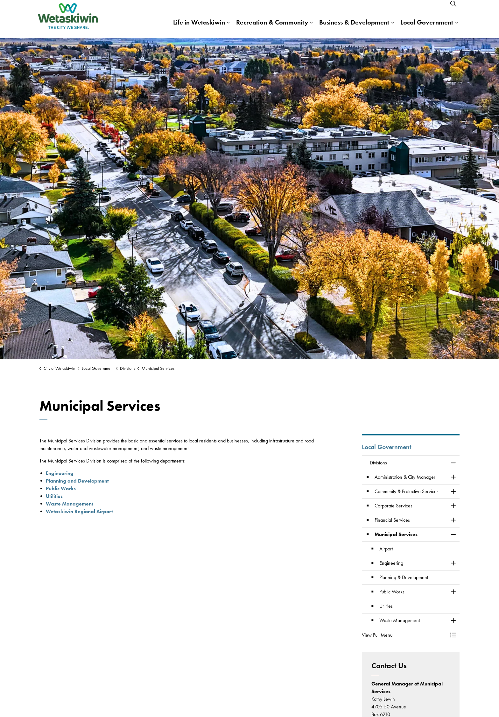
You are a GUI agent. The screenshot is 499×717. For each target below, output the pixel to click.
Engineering (60, 473)
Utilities (54, 496)
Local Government (426, 28)
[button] (404, 635)
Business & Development (354, 28)
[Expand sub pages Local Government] (456, 28)
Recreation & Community (272, 28)
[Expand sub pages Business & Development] (392, 28)
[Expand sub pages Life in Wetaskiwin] (228, 28)
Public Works (61, 488)
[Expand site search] (453, 9)
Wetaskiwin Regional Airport (79, 511)
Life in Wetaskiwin (199, 28)
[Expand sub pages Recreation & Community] (311, 28)
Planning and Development (77, 481)
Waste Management (69, 504)
